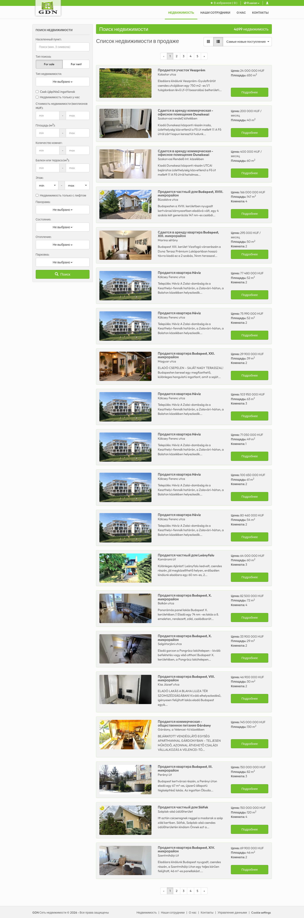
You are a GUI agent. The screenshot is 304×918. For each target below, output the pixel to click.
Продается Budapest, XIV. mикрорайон (186, 849)
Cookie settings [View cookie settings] (261, 912)
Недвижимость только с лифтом (61, 195)
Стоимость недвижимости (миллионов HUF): (62, 106)
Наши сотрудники (215, 13)
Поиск (62, 274)
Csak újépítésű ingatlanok (55, 92)
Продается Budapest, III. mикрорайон (185, 768)
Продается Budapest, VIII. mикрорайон (186, 678)
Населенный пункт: (49, 39)
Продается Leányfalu (186, 555)
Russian (252, 3)
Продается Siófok (183, 807)
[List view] (218, 41)
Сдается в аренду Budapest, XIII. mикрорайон (188, 234)
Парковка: (42, 254)
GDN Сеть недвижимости (49, 912)
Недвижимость (181, 13)
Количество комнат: (49, 143)
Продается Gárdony (184, 723)
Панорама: (43, 202)
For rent (76, 64)
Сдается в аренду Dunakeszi (185, 112)
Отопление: (44, 237)
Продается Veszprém (181, 70)
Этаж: (39, 178)
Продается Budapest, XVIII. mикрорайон (190, 194)
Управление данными (232, 912)
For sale (49, 64)
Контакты (260, 13)
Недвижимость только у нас (58, 97)
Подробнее (249, 92)
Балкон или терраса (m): (53, 160)
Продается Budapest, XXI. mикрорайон (186, 355)
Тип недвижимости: (49, 74)
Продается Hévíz (179, 273)
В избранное (224, 3)
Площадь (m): (45, 125)
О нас (241, 13)
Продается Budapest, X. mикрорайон (185, 597)
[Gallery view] (208, 41)
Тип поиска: (43, 56)
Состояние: (43, 219)
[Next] (204, 56)
